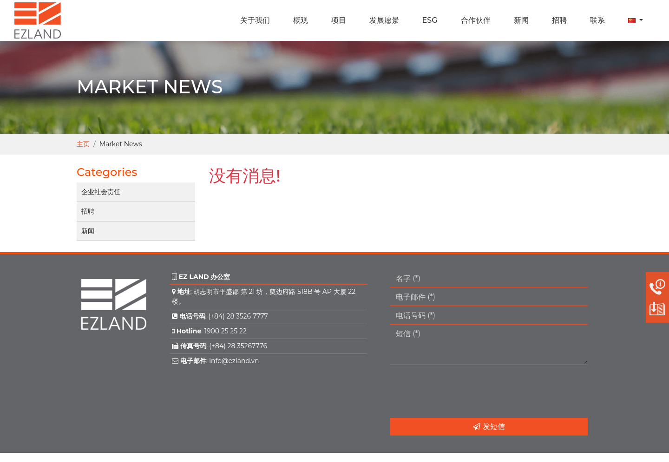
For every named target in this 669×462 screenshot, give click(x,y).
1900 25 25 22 (225, 331)
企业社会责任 (100, 192)
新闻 (87, 231)
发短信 (489, 426)
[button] (636, 20)
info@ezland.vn (234, 361)
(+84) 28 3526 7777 (238, 316)
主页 (83, 144)
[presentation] (460, 391)
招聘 (87, 211)
